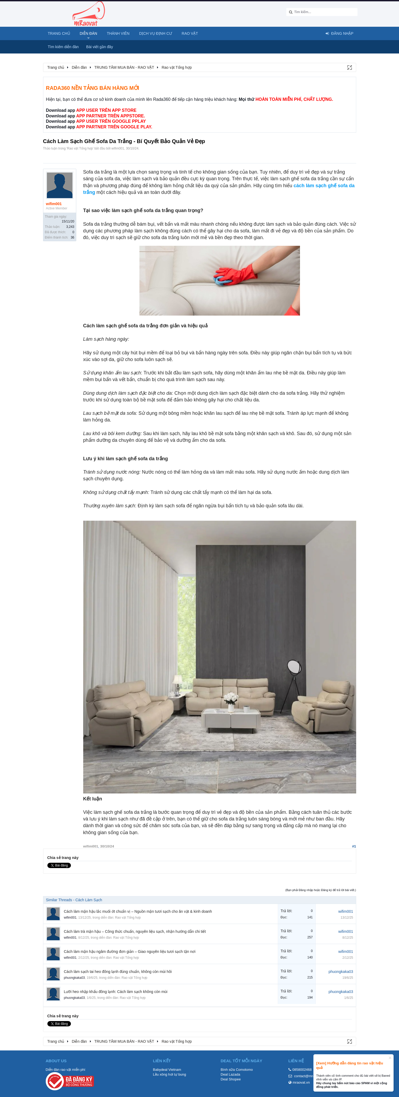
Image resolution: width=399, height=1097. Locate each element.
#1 (354, 846)
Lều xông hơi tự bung (169, 1074)
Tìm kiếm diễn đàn (63, 47)
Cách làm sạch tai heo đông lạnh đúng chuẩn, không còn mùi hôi (118, 971)
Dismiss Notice (390, 1058)
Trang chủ (59, 33)
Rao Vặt (190, 33)
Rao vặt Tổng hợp (80, 148)
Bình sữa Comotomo (237, 1070)
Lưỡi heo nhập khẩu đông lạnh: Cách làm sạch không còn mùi (116, 991)
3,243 (70, 227)
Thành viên (118, 33)
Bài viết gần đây (99, 47)
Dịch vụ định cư (155, 33)
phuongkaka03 (74, 978)
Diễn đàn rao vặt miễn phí (65, 1070)
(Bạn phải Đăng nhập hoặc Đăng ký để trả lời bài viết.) (320, 890)
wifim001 (117, 148)
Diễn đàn (88, 33)
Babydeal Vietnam (167, 1070)
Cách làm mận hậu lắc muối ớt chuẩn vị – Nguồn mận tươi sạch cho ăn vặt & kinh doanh (138, 911)
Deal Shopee (231, 1079)
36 (72, 237)
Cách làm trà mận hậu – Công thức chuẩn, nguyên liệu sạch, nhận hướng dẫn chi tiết (135, 931)
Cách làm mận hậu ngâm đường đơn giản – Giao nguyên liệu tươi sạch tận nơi (130, 951)
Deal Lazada (230, 1074)
